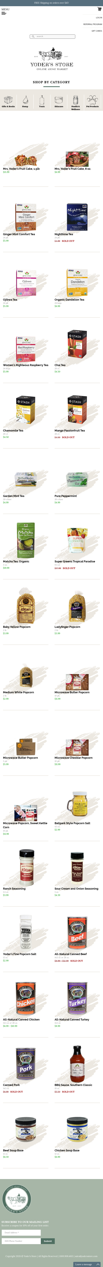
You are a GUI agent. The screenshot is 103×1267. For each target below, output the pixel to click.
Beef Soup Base (13, 1150)
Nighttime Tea (64, 234)
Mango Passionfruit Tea (70, 430)
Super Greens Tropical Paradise (75, 561)
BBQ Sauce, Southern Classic (73, 1085)
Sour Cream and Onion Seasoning (76, 888)
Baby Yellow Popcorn (16, 626)
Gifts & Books (8, 106)
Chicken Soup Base (67, 1150)
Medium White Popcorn (18, 692)
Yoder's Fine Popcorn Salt (19, 954)
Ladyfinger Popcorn (67, 626)
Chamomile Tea (13, 430)
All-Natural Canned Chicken (21, 1019)
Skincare (59, 106)
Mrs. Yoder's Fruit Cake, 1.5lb (21, 168)
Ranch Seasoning (14, 888)
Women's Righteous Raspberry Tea (25, 365)
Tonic (42, 106)
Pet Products (92, 106)
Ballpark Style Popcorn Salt (72, 823)
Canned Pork (11, 1085)
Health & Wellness (75, 107)
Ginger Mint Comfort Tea (19, 234)
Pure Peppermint (66, 496)
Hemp (25, 106)
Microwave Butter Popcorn (72, 692)
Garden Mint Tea (13, 496)
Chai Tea (60, 365)
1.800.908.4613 (66, 1256)
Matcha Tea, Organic (16, 561)
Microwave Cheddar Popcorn (74, 757)
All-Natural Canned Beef (71, 954)
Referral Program (92, 24)
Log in (99, 17)
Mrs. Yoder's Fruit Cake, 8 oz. (73, 168)
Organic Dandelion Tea (69, 299)
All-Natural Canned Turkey (72, 1019)
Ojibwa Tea (10, 299)
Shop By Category (51, 82)
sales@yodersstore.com (86, 1256)
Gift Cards (97, 31)
